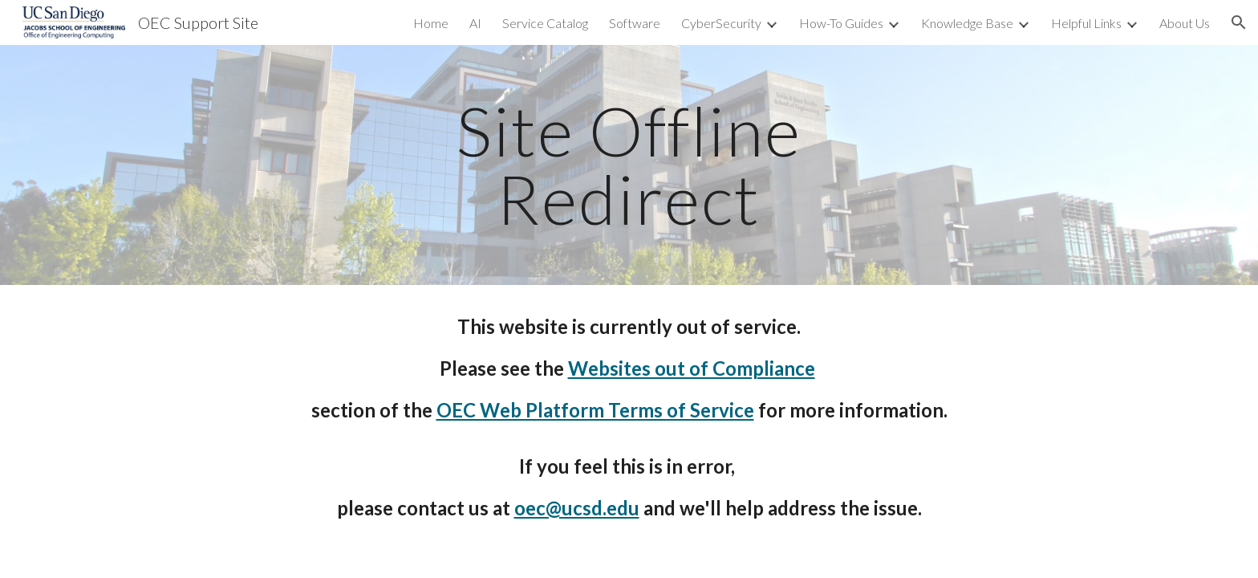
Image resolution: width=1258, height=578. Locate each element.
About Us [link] (1184, 23)
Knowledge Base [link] (967, 23)
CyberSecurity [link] (721, 23)
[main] (629, 165)
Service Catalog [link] (545, 23)
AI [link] (475, 23)
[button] (1238, 22)
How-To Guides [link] (841, 23)
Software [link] (634, 23)
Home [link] (430, 23)
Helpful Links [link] (1086, 23)
